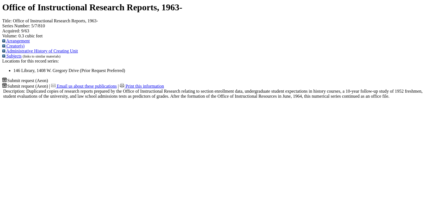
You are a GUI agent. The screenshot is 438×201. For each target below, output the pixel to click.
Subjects (12, 56)
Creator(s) (13, 46)
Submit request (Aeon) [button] (25, 80)
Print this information (142, 86)
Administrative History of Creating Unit (40, 51)
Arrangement (16, 41)
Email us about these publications (84, 86)
